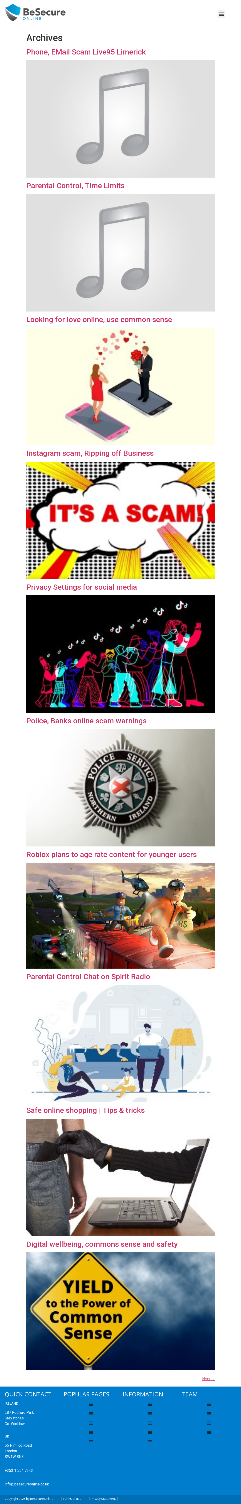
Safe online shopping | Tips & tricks (85, 1110)
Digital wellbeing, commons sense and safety (102, 1244)
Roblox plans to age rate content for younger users (111, 854)
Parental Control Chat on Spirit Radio (88, 976)
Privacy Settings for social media (81, 587)
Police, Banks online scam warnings (86, 720)
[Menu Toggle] (91, 1404)
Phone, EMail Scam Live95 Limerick (86, 51)
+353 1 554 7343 (19, 1470)
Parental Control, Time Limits (75, 185)
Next (208, 1379)
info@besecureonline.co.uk (27, 1484)
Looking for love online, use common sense (99, 319)
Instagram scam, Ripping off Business (90, 453)
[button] (221, 14)
